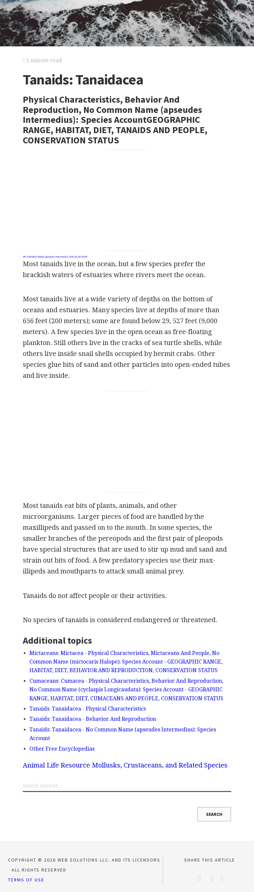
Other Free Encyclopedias (62, 749)
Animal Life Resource (56, 765)
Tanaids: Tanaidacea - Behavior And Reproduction (92, 719)
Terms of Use (26, 880)
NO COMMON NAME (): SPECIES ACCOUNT (55, 257)
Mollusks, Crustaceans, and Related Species (160, 765)
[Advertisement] (127, 200)
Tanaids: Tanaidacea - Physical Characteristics (87, 709)
